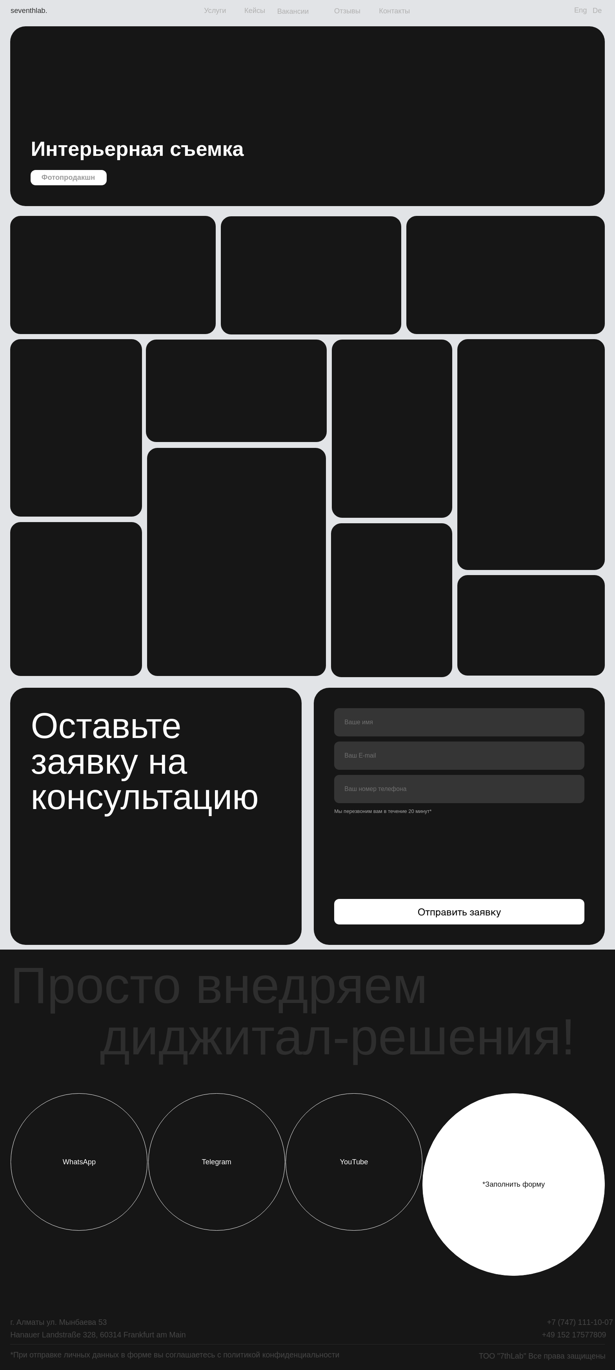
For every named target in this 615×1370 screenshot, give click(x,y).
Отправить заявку (459, 911)
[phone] (459, 789)
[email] (459, 756)
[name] (459, 722)
